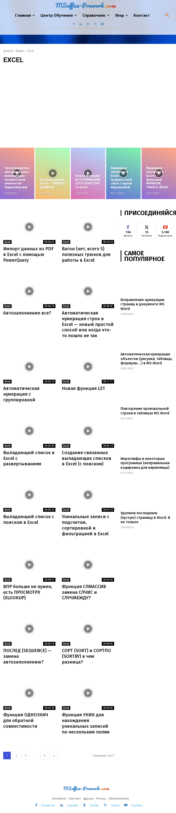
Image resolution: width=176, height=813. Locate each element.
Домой (8, 51)
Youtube (136, 800)
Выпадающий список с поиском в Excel (28, 516)
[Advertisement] (88, 107)
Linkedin (72, 800)
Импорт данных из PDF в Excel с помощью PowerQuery (28, 254)
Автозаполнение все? (27, 312)
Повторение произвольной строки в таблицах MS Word (145, 410)
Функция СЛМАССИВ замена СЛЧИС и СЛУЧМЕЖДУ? (84, 588)
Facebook (48, 800)
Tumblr (94, 800)
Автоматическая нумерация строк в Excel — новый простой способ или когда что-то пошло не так (88, 323)
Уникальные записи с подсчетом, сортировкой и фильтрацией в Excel (85, 522)
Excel (7, 241)
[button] (167, 15)
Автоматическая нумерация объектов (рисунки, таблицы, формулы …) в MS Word (146, 358)
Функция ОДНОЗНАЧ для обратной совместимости (25, 716)
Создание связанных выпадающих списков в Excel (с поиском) (86, 456)
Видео (20, 51)
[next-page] (54, 750)
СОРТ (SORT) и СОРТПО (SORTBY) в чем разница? (86, 652)
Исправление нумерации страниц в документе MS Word (142, 304)
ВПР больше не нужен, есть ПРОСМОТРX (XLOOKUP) (27, 588)
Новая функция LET (83, 387)
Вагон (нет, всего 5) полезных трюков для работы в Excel (86, 254)
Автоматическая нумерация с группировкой (21, 392)
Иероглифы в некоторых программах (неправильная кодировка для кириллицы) (145, 462)
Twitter (114, 800)
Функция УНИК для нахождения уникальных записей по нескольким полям (86, 719)
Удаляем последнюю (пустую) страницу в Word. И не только (145, 516)
